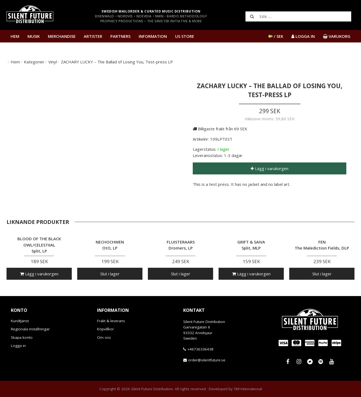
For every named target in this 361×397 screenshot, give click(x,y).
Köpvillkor (105, 329)
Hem (15, 36)
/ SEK (275, 36)
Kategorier (34, 61)
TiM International (248, 388)
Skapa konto (22, 337)
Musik (33, 36)
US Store (184, 36)
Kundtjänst (20, 320)
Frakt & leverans (111, 320)
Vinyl (52, 61)
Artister (93, 36)
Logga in (18, 345)
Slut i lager (110, 273)
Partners (120, 36)
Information (153, 36)
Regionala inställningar (30, 329)
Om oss (104, 337)
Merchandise (62, 36)
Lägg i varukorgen (269, 168)
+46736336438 (200, 349)
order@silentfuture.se (206, 360)
